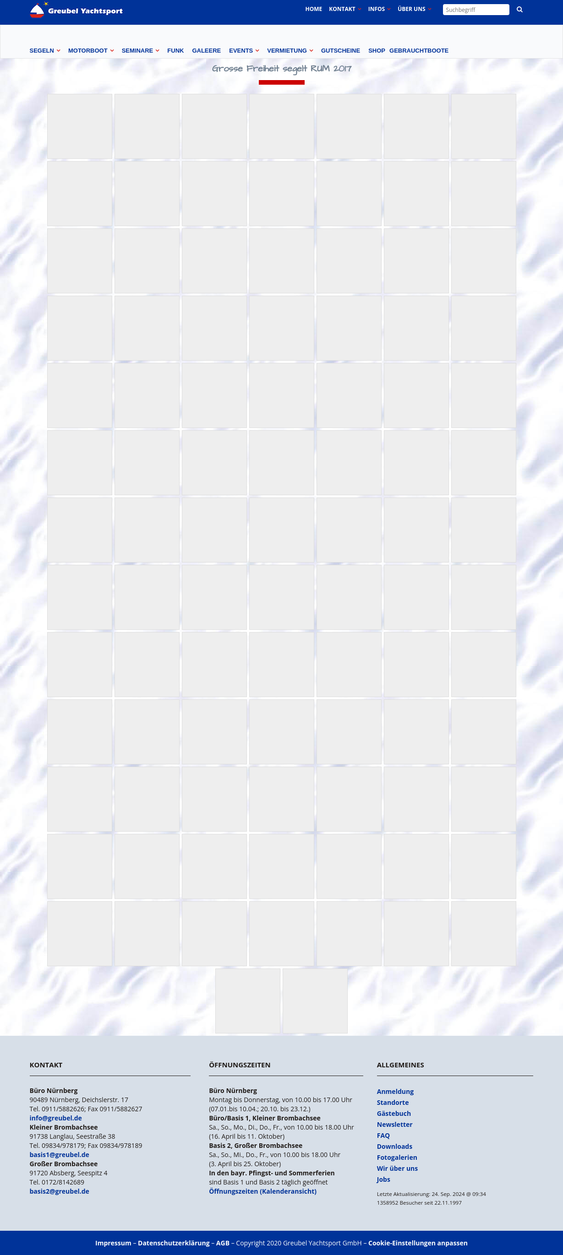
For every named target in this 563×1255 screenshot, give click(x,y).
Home (313, 9)
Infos (376, 9)
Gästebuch (394, 1113)
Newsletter (395, 1124)
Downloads (394, 1146)
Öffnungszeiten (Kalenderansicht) (263, 1191)
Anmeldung (395, 1091)
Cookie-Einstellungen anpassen (418, 1243)
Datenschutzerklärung (174, 1243)
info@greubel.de (56, 1118)
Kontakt (342, 9)
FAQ (383, 1135)
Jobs (383, 1179)
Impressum (113, 1243)
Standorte (393, 1102)
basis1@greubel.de (59, 1154)
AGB (223, 1243)
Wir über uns (397, 1168)
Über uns (411, 9)
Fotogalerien (397, 1157)
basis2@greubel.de (59, 1191)
